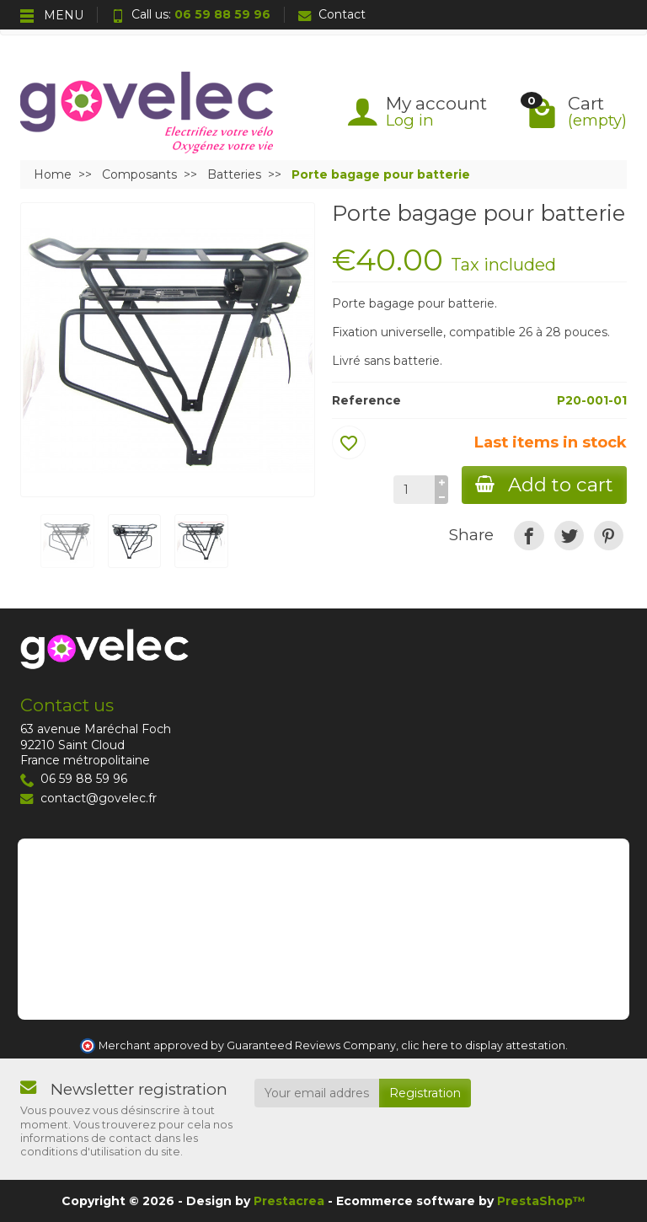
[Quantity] (414, 489)
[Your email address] (317, 1093)
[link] (528, 535)
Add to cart (544, 484)
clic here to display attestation (483, 1045)
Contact (332, 14)
